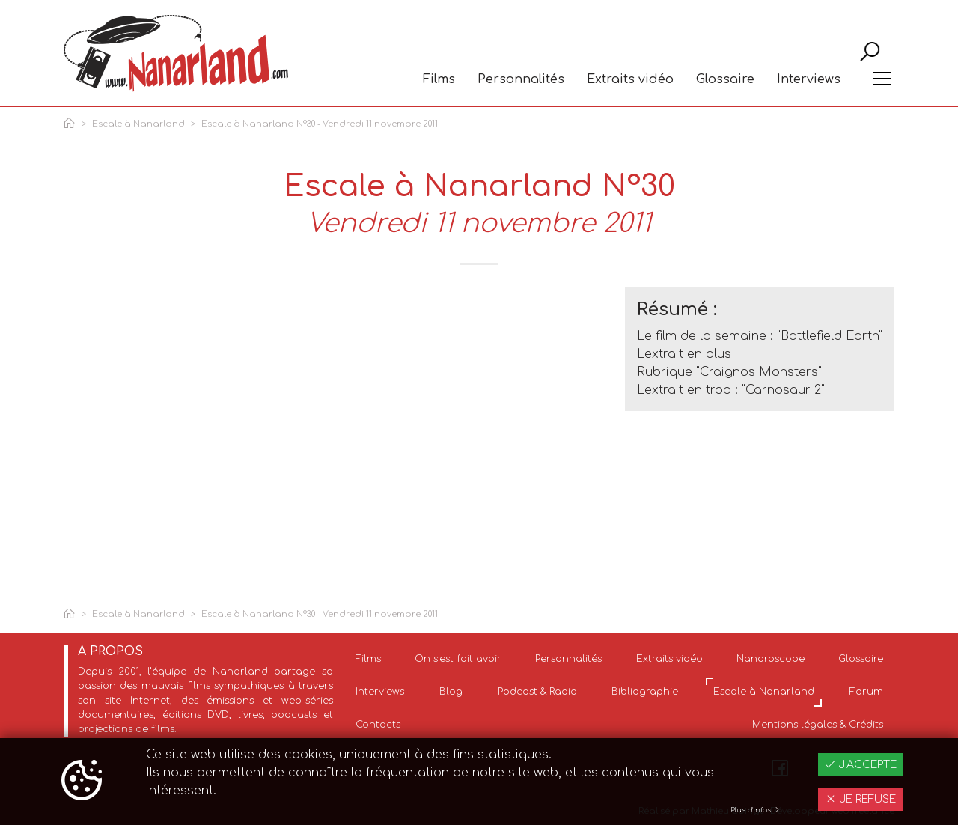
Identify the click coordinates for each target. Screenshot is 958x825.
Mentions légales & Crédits (817, 724)
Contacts (378, 724)
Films (439, 79)
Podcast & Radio (537, 692)
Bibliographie (644, 692)
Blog (451, 692)
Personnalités (521, 79)
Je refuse (861, 799)
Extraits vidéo (630, 79)
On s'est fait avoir (458, 659)
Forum (866, 692)
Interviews (808, 79)
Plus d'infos (755, 810)
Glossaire (725, 79)
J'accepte (861, 764)
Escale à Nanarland (138, 124)
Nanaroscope (770, 659)
